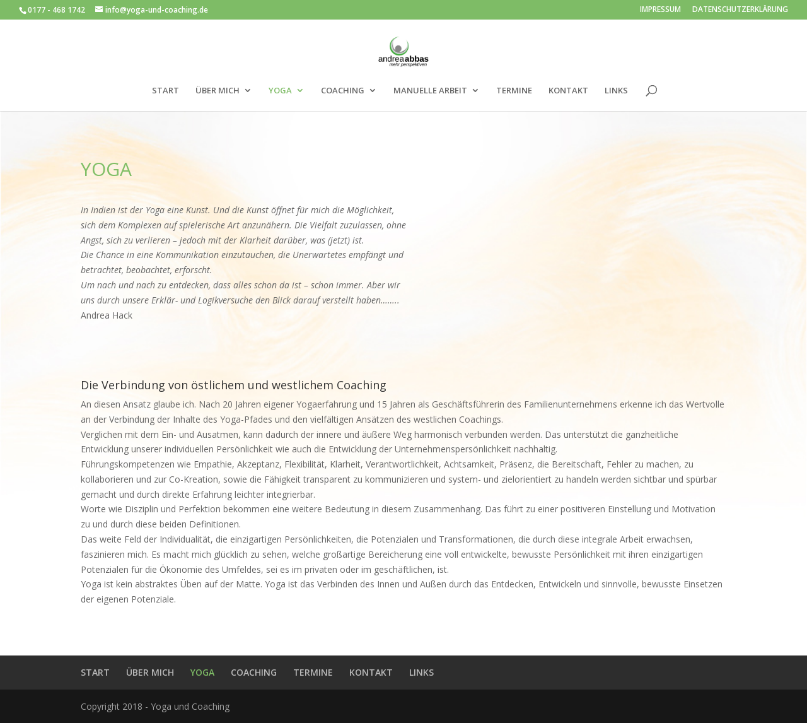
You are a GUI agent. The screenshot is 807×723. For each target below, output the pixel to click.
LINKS (616, 91)
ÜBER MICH (217, 91)
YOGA (280, 91)
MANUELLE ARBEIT (430, 91)
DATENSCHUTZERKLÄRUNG (740, 10)
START (165, 91)
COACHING (342, 91)
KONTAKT (568, 91)
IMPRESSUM (660, 10)
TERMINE (514, 91)
